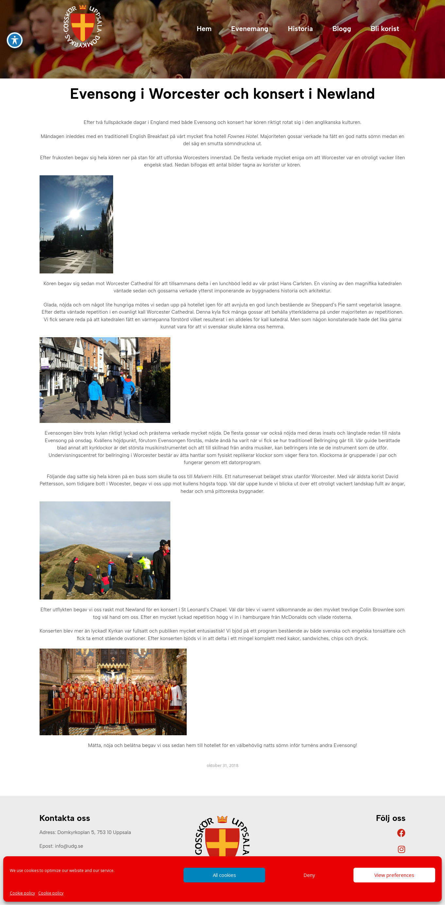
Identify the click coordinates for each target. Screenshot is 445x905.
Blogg (342, 29)
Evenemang (249, 29)
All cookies (224, 875)
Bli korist (385, 29)
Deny (309, 875)
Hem (204, 29)
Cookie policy (22, 893)
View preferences (394, 875)
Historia (300, 29)
